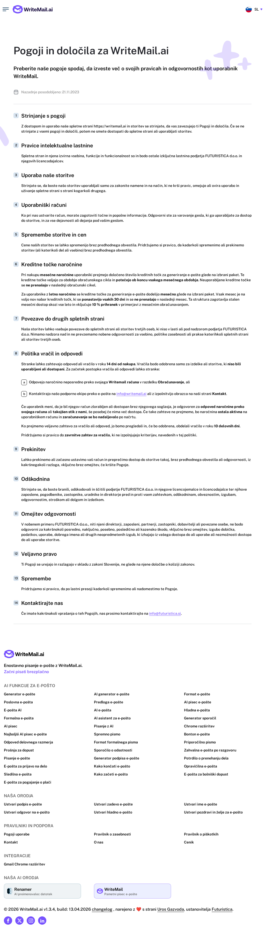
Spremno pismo (107, 734)
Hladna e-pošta (197, 710)
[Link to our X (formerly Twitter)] (19, 920)
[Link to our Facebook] (8, 920)
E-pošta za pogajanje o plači (27, 782)
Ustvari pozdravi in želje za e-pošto (213, 812)
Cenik (189, 842)
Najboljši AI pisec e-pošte (25, 734)
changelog (101, 909)
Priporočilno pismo (200, 742)
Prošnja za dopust (19, 750)
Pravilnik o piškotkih (201, 834)
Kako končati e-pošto (112, 766)
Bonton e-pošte (197, 734)
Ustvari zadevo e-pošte (113, 804)
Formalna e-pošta (19, 718)
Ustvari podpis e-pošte (23, 804)
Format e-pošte (197, 694)
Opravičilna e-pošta (200, 766)
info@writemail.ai (130, 394)
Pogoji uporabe (17, 834)
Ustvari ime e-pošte (200, 804)
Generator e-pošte (19, 694)
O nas (99, 842)
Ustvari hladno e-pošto (113, 812)
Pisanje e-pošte (17, 758)
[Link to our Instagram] (31, 920)
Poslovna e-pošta (18, 702)
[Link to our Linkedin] (42, 920)
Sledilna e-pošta (18, 774)
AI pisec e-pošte (197, 702)
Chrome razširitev (199, 726)
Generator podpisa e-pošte (116, 758)
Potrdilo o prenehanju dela (206, 758)
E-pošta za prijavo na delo (25, 766)
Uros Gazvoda (169, 909)
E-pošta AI (12, 710)
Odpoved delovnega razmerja (28, 742)
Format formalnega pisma (116, 742)
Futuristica (221, 909)
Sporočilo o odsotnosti (113, 750)
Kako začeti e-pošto (110, 774)
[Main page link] (24, 654)
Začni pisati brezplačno (26, 671)
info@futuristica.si (162, 613)
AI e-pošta (103, 710)
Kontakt (10, 842)
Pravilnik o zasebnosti (112, 834)
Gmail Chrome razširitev (24, 864)
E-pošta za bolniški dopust (206, 774)
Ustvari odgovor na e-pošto (26, 812)
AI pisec (10, 726)
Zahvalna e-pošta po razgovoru (210, 750)
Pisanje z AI (103, 726)
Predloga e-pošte (108, 702)
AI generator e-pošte (111, 694)
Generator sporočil (200, 718)
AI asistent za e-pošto (112, 718)
